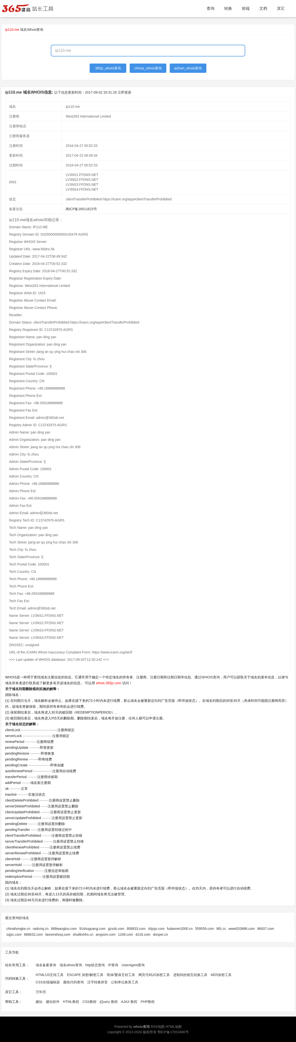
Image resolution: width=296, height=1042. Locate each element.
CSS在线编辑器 (48, 982)
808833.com (136, 929)
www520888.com (241, 929)
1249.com (125, 934)
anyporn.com (106, 934)
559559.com (204, 929)
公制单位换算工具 (124, 982)
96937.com (265, 929)
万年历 (41, 992)
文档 (263, 8)
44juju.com (156, 929)
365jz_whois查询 (108, 68)
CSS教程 (89, 1002)
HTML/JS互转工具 (49, 975)
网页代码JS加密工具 (154, 975)
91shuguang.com (92, 929)
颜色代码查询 (73, 982)
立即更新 (124, 92)
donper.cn (160, 934)
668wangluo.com (64, 929)
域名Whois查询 (31, 30)
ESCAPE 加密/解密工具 (85, 975)
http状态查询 (95, 965)
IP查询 (113, 965)
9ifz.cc (221, 929)
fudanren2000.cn (180, 929)
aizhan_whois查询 (188, 68)
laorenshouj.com (57, 934)
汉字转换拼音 (97, 982)
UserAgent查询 (133, 965)
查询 (210, 8)
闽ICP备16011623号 (81, 209)
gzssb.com (116, 929)
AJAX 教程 (129, 1002)
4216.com (143, 934)
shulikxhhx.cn (83, 934)
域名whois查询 (71, 965)
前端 (246, 8)
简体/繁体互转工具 (121, 975)
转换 (228, 8)
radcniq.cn (41, 929)
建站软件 (53, 1002)
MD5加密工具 (221, 975)
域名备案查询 (46, 965)
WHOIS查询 (210, 677)
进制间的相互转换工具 (190, 975)
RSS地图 (158, 1027)
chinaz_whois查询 (148, 68)
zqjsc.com (13, 934)
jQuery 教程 (108, 1002)
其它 (281, 8)
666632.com (33, 934)
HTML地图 (174, 1027)
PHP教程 (148, 1002)
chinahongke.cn (18, 929)
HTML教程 (71, 1002)
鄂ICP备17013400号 (173, 1032)
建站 (39, 1002)
